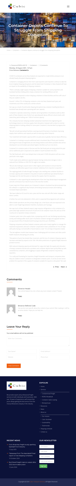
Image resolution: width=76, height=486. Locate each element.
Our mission (45, 416)
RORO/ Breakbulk (47, 397)
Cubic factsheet (47, 419)
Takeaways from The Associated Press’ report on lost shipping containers (22, 455)
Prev (56, 267)
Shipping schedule (46, 429)
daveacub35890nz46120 (19, 65)
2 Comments (44, 65)
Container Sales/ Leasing (49, 400)
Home (42, 386)
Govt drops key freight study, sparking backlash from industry (22, 446)
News (42, 409)
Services (43, 389)
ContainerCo (24, 70)
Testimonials (46, 426)
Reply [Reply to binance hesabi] (20, 296)
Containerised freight (48, 394)
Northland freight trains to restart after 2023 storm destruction (22, 463)
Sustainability (46, 422)
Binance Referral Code (27, 306)
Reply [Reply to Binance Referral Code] (20, 315)
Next (64, 267)
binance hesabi (24, 289)
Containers (33, 65)
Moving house (46, 403)
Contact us (44, 432)
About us (43, 412)
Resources (44, 406)
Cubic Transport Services (37, 482)
